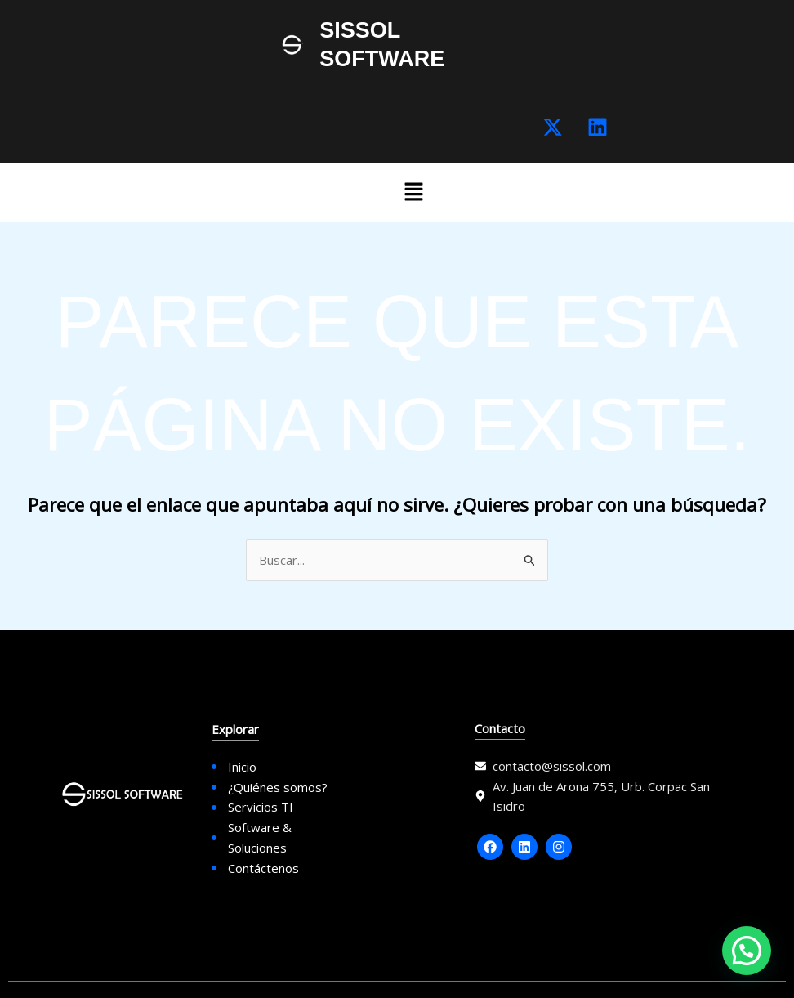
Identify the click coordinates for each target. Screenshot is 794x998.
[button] (413, 193)
